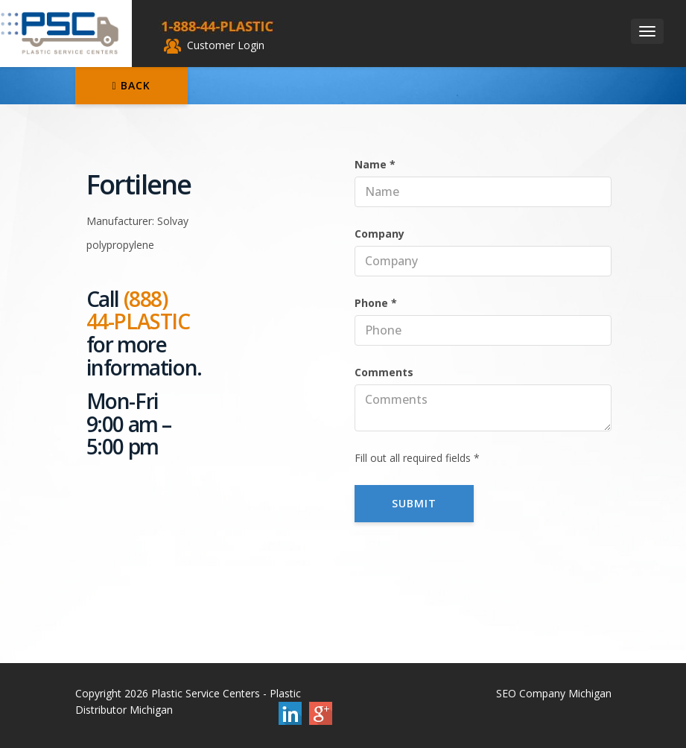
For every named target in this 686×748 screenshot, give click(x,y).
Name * (375, 164)
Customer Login (214, 45)
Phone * (376, 303)
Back (131, 85)
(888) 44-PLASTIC (138, 310)
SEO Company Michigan (554, 693)
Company (379, 233)
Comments (384, 372)
